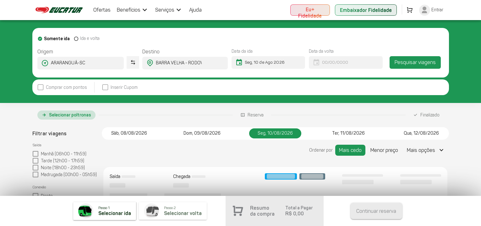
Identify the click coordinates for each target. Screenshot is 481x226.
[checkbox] (62, 87)
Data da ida (242, 51)
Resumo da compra (262, 211)
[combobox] (75, 63)
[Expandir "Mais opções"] (426, 150)
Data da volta (321, 51)
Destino (151, 52)
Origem (45, 52)
